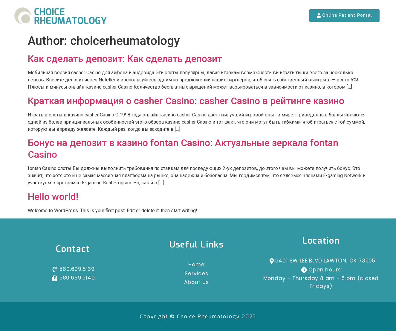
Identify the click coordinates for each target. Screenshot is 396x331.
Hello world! (53, 196)
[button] (344, 15)
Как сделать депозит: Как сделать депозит (125, 58)
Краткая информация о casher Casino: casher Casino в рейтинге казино (186, 101)
